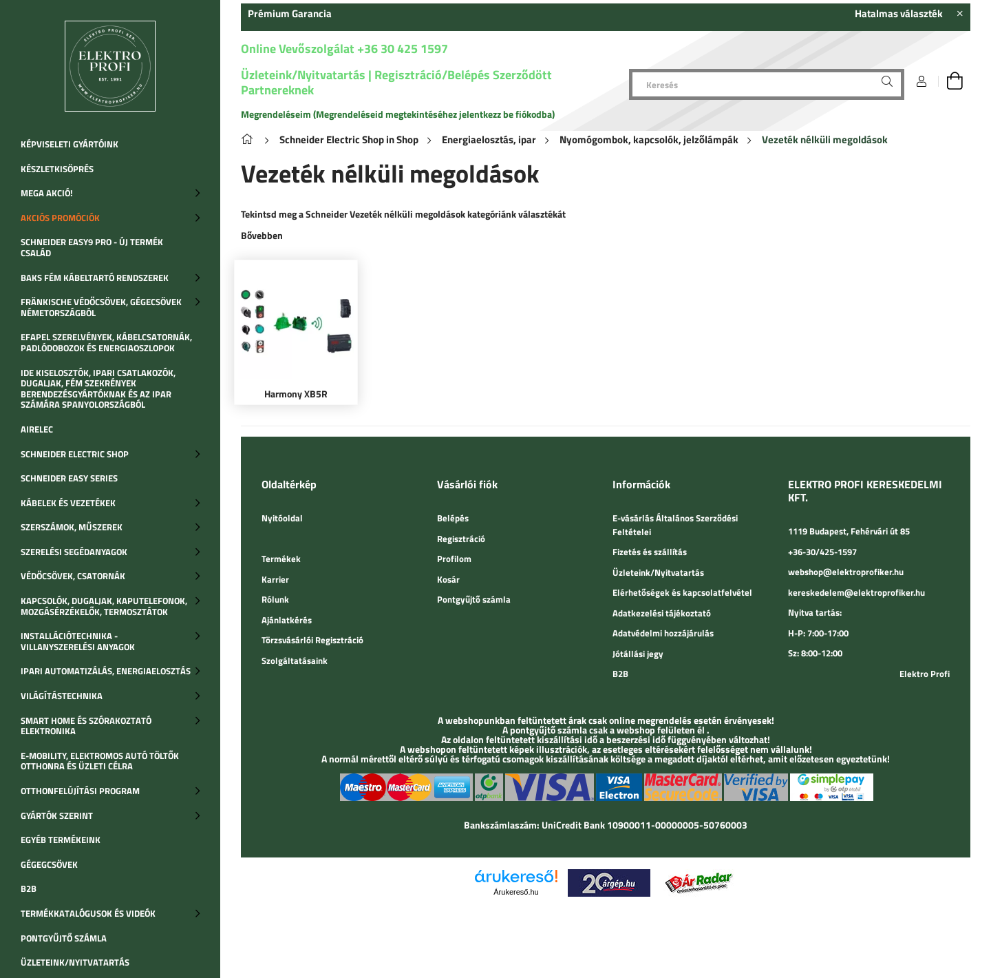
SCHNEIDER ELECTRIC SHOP (75, 454)
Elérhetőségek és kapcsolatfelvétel (682, 592)
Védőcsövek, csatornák (73, 576)
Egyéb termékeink (60, 839)
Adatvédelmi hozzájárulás (663, 633)
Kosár (448, 579)
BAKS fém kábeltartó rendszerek (95, 277)
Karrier (275, 579)
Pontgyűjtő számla (64, 938)
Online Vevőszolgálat (297, 48)
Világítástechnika (62, 696)
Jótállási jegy (637, 653)
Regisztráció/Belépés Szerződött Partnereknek (396, 82)
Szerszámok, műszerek (71, 527)
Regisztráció (461, 538)
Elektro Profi (924, 673)
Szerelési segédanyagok (74, 552)
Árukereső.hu (515, 892)
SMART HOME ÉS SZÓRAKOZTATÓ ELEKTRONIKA (86, 726)
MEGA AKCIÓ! (47, 193)
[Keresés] (766, 84)
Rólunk (275, 599)
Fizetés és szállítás (649, 552)
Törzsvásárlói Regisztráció (312, 640)
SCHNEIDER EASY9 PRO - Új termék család (92, 247)
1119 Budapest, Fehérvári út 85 (849, 531)
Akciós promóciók (60, 218)
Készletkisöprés (57, 169)
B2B (28, 888)
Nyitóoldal (282, 518)
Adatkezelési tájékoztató (661, 613)
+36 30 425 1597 (401, 48)
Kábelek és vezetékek (68, 503)
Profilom (454, 558)
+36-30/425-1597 (822, 552)
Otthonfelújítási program (80, 791)
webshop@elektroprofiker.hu (846, 572)
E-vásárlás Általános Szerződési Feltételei (675, 525)
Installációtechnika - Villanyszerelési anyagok (78, 641)
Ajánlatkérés (287, 620)
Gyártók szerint (57, 815)
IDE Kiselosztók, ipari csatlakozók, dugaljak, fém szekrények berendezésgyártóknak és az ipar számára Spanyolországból (98, 389)
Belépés (453, 518)
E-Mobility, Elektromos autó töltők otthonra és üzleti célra (100, 761)
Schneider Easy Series (69, 478)
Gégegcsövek (49, 864)
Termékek (281, 558)
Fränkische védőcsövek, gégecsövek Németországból (101, 307)
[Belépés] (921, 81)
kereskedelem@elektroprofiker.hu (856, 592)
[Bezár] (960, 13)
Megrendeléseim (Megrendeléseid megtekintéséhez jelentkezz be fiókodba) (398, 114)
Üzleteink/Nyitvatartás (75, 962)
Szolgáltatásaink (295, 660)
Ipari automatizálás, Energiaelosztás (106, 671)
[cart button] (954, 81)
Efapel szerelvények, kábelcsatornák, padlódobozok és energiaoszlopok (106, 342)
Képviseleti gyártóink (69, 144)
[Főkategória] (249, 139)
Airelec (37, 429)
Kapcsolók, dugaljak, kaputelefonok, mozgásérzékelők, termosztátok (104, 606)
